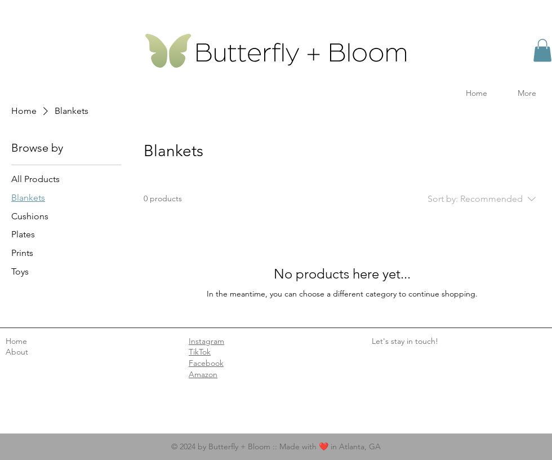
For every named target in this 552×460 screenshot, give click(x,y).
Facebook (206, 363)
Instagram (206, 341)
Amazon (203, 374)
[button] (542, 50)
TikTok (200, 352)
